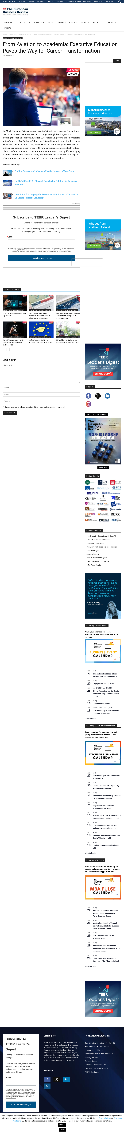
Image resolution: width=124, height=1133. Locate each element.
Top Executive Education (73, 2)
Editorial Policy (97, 2)
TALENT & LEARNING (67, 22)
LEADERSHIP (10, 22)
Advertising (86, 2)
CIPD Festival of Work (101, 703)
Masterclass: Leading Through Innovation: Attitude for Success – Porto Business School (106, 926)
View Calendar (90, 719)
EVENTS (8, 28)
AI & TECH (25, 22)
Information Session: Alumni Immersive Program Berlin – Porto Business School (106, 948)
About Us (12, 2)
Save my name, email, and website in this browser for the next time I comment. (35, 407)
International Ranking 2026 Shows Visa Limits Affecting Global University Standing (68, 315)
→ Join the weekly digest (41, 258)
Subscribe (50, 2)
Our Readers (21, 2)
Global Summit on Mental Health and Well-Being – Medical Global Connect (106, 693)
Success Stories (92, 554)
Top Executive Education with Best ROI (101, 536)
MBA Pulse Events (93, 565)
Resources (31, 2)
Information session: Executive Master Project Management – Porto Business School (105, 913)
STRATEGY (39, 22)
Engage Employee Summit (103, 684)
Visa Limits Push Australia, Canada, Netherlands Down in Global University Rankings (39, 315)
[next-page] (8, 349)
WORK (51, 22)
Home (5, 2)
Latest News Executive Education (20, 35)
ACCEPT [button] (62, 1125)
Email (10, 237)
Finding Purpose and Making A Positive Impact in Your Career (45, 171)
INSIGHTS (97, 22)
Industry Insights (92, 550)
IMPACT (85, 22)
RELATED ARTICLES (11, 290)
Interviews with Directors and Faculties (101, 547)
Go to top (76, 204)
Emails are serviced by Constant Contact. (59, 251)
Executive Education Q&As (96, 558)
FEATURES (111, 22)
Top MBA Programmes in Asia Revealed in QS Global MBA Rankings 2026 (13, 342)
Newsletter (59, 2)
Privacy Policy (104, 1118)
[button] (119, 2)
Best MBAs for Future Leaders (98, 539)
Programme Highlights (95, 543)
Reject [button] (62, 1130)
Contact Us (109, 2)
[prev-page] (4, 349)
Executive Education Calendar (97, 561)
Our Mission (40, 2)
